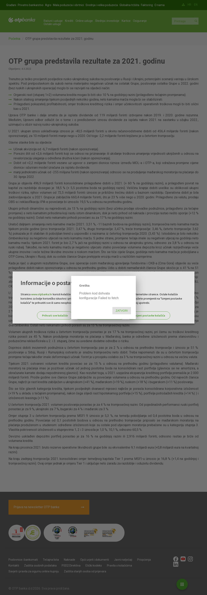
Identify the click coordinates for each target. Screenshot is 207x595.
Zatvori (122, 310)
